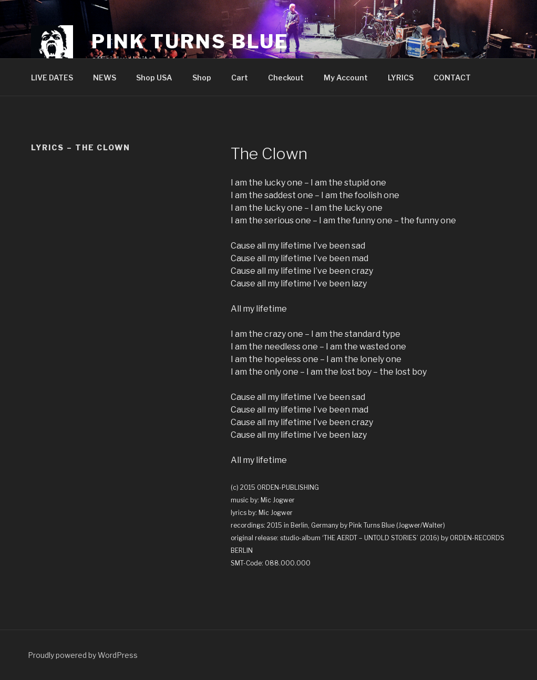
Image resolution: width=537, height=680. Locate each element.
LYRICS (401, 77)
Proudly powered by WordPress (83, 655)
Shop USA (154, 77)
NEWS (104, 77)
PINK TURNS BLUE (190, 41)
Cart (239, 77)
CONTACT (452, 77)
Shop (201, 77)
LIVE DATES (52, 77)
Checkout (286, 77)
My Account (346, 77)
